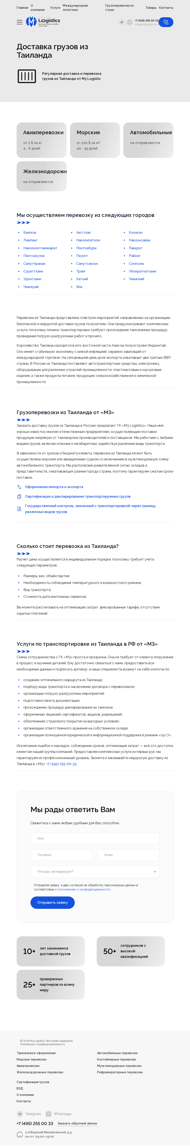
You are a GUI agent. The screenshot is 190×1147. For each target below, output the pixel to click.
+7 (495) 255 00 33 (146, 20)
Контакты (166, 7)
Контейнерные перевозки (116, 1061)
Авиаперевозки (28, 1067)
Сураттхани (33, 272)
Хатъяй (82, 280)
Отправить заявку (52, 903)
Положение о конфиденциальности (42, 1045)
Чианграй (31, 287)
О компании (38, 8)
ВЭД (20, 1090)
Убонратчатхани (142, 272)
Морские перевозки (31, 1061)
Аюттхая (83, 233)
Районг (134, 256)
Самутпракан (34, 264)
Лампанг (30, 241)
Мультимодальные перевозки (119, 1067)
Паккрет (136, 249)
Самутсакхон (87, 264)
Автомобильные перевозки (117, 1054)
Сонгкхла (136, 264)
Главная (22, 7)
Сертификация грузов (33, 1083)
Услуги (55, 7)
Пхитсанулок (34, 256)
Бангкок (29, 233)
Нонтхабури (86, 249)
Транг (81, 272)
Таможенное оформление (36, 1054)
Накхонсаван (139, 241)
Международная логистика (75, 8)
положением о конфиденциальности (84, 890)
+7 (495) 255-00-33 (61, 764)
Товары (151, 7)
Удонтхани (32, 280)
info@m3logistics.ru (146, 24)
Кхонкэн (135, 233)
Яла (79, 287)
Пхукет (82, 256)
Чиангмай (136, 280)
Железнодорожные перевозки (40, 1073)
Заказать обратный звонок (77, 1125)
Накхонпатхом (88, 241)
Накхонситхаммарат (40, 249)
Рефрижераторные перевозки (120, 1073)
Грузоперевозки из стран (119, 8)
